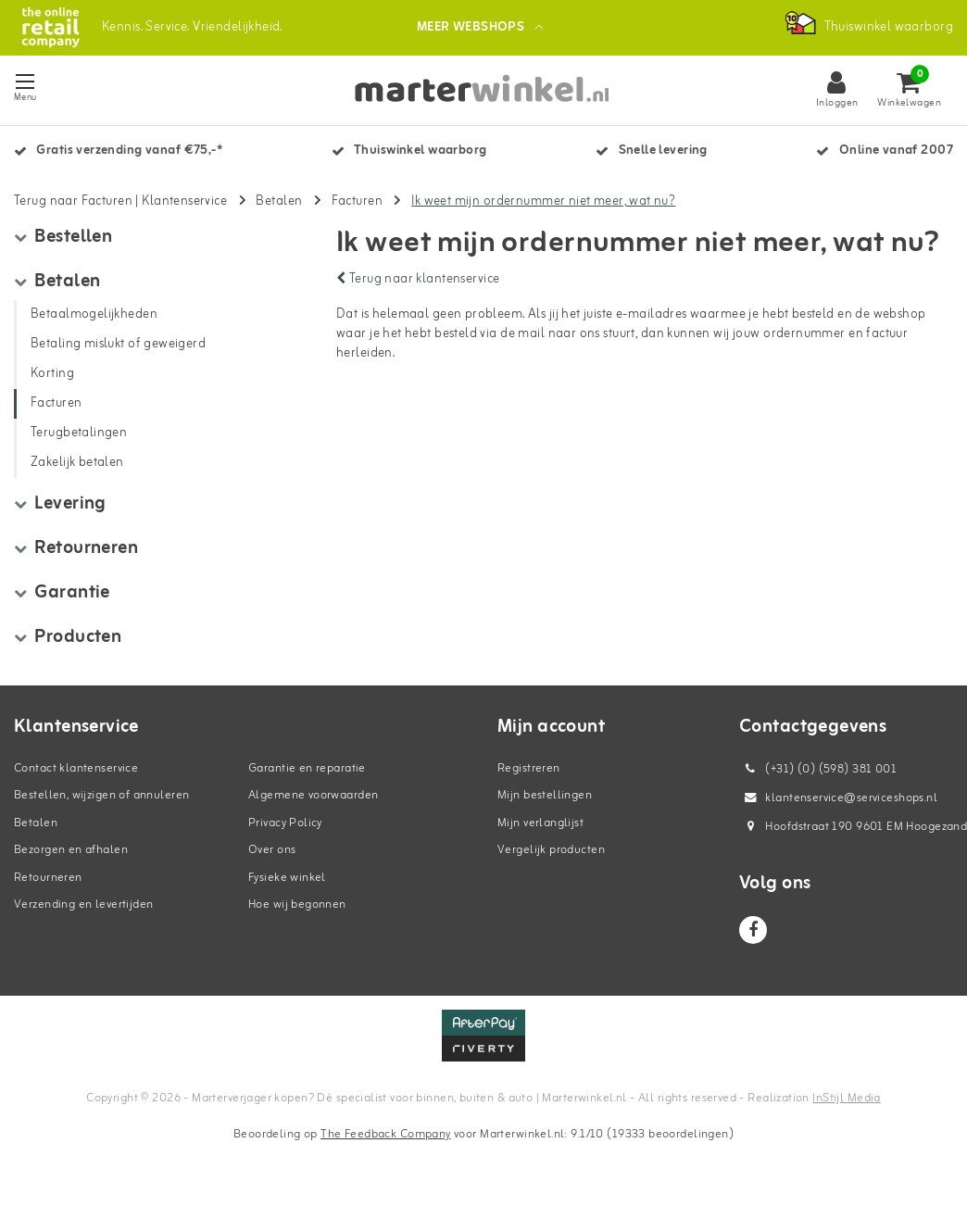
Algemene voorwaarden (313, 798)
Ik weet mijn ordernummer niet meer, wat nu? (543, 203)
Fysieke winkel (287, 879)
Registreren (528, 770)
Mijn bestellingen (544, 798)
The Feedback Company (385, 1137)
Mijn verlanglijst (540, 825)
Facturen (357, 203)
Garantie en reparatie (307, 770)
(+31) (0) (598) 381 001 (818, 771)
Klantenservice (184, 203)
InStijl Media (846, 1100)
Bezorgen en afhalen (71, 852)
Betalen (279, 203)
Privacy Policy (285, 825)
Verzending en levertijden (84, 907)
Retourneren (48, 879)
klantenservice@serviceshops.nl (838, 800)
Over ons (271, 852)
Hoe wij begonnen (297, 907)
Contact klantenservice (76, 770)
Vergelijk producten (551, 852)
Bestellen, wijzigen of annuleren (101, 798)
